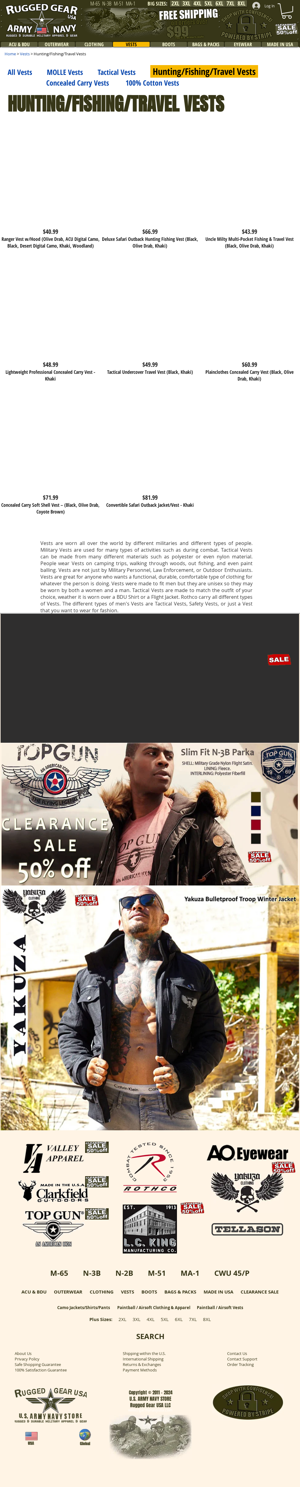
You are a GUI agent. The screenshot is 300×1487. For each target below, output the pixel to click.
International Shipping (143, 1359)
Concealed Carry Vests (58, 83)
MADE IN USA (218, 1292)
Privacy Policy (27, 1359)
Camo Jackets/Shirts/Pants (83, 1307)
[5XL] (208, 3)
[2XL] (175, 3)
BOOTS (149, 1292)
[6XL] (219, 3)
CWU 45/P (231, 1273)
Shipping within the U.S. (144, 1353)
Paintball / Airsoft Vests (220, 1307)
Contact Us (237, 1353)
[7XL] (230, 3)
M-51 (157, 1273)
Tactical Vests (117, 72)
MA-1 (190, 1273)
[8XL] (241, 3)
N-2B (124, 1273)
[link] (287, 11)
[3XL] (186, 3)
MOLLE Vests (65, 72)
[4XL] (197, 3)
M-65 (59, 1273)
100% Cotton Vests (152, 83)
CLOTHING (102, 1292)
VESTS (127, 1292)
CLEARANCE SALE (260, 1292)
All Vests (20, 72)
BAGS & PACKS (180, 1292)
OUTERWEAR (68, 1292)
